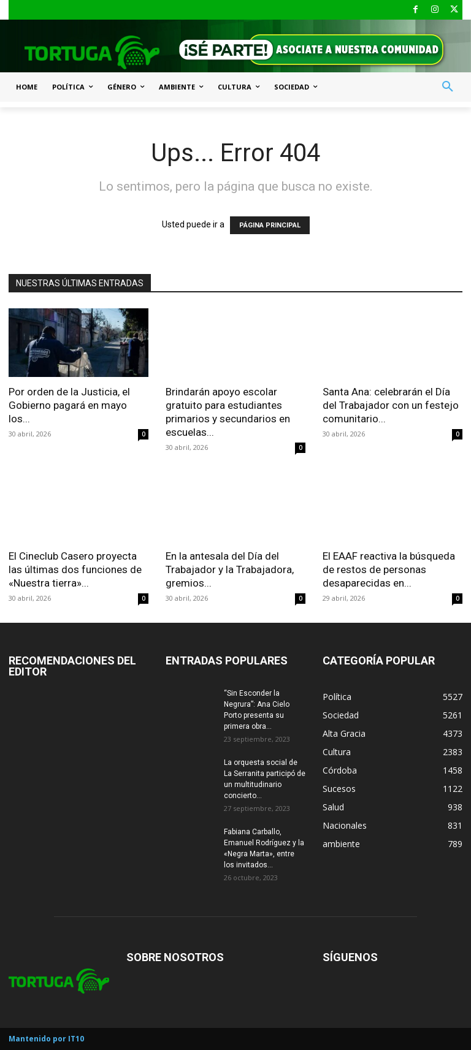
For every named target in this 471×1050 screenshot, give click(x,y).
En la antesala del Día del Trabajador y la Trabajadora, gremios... (230, 569)
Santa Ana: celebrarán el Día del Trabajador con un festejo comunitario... (391, 405)
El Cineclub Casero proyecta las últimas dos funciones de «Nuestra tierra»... (75, 569)
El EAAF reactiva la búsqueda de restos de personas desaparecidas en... (389, 569)
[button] (447, 87)
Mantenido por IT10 (46, 1038)
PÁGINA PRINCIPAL (270, 225)
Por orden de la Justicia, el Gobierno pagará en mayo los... (69, 405)
